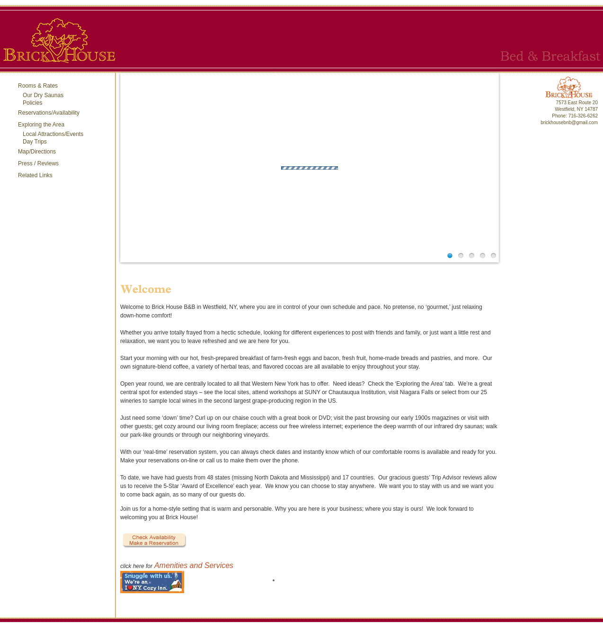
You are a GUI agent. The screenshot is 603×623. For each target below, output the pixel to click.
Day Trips (35, 141)
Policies (32, 102)
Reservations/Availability (49, 112)
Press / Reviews (38, 163)
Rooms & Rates (38, 85)
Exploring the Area (41, 124)
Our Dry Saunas (43, 95)
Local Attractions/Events (53, 134)
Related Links (35, 175)
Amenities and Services (193, 565)
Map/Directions (37, 151)
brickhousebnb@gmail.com (569, 122)
